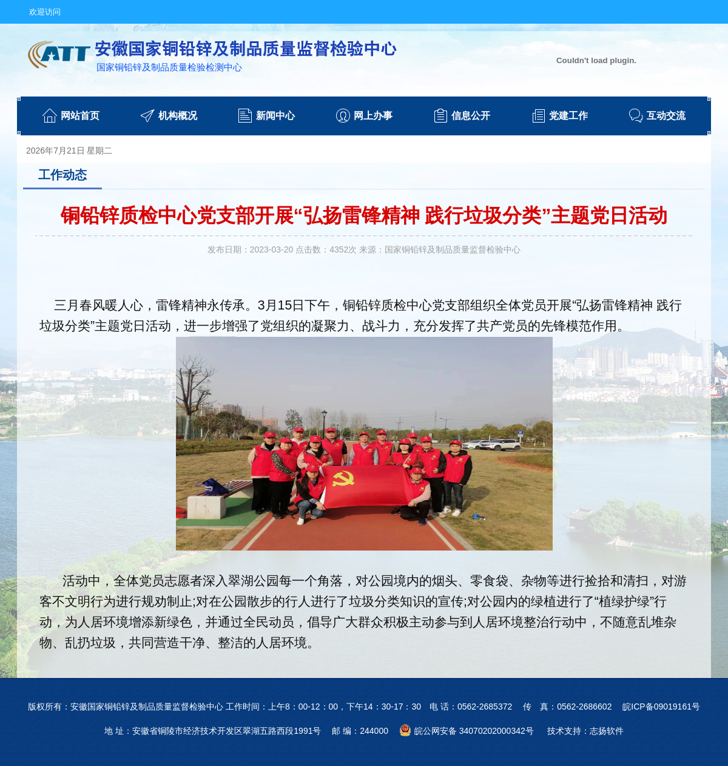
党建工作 (568, 115)
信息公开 (470, 115)
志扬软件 (607, 731)
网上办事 (373, 115)
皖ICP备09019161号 (661, 706)
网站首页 (80, 115)
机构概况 (177, 115)
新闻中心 (275, 115)
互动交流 (666, 115)
